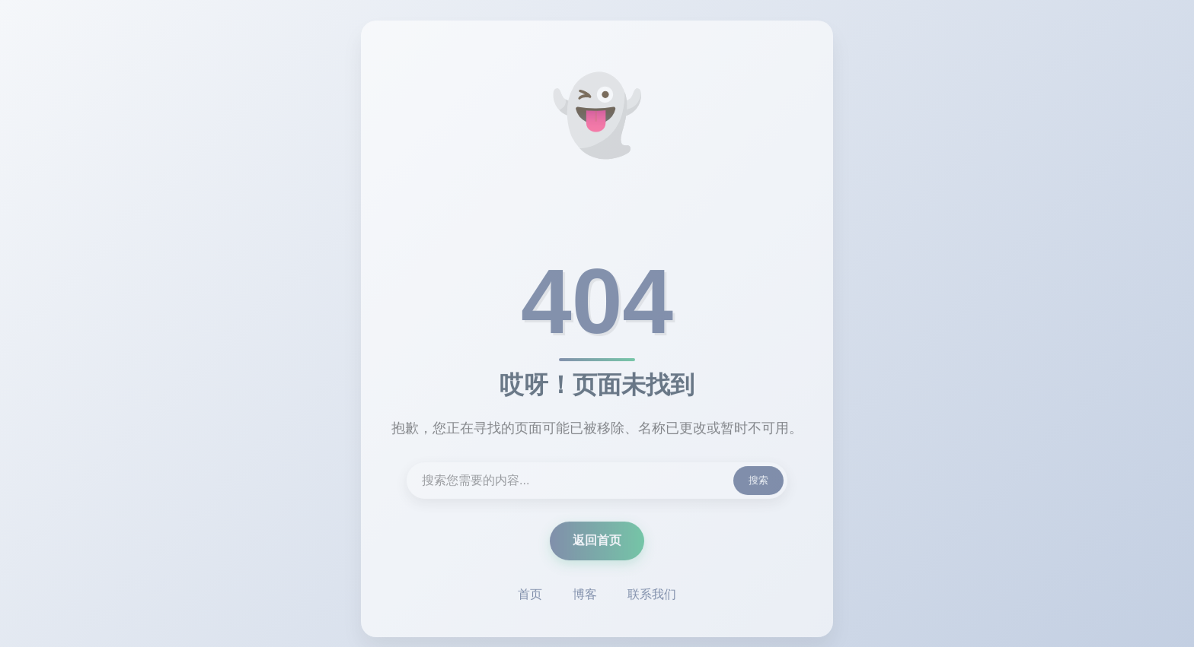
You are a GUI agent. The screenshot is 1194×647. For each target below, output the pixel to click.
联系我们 (651, 595)
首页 (530, 595)
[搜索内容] (597, 482)
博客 (585, 595)
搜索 (758, 481)
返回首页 (597, 541)
